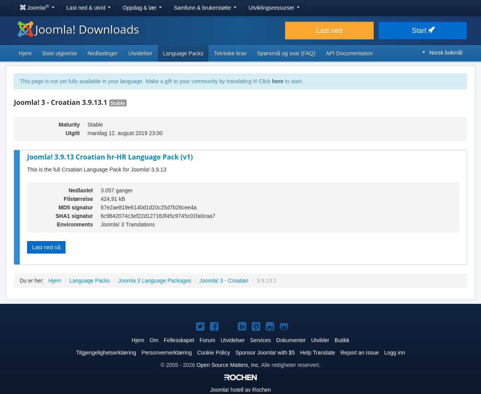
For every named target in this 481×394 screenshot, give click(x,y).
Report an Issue (359, 352)
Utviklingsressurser (274, 8)
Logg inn (394, 352)
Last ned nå (46, 247)
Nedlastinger (103, 53)
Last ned (329, 30)
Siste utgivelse (59, 53)
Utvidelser (141, 53)
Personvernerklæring (166, 352)
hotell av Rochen (240, 390)
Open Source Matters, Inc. (228, 365)
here (277, 81)
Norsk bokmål (442, 53)
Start (423, 30)
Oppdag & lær (142, 8)
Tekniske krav (230, 53)
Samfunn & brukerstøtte (205, 8)
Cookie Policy (213, 352)
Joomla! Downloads (78, 29)
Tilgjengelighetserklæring (106, 352)
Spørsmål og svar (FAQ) (286, 53)
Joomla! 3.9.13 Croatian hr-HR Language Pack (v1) (110, 156)
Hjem (25, 53)
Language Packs (183, 53)
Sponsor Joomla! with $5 (265, 352)
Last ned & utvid (89, 8)
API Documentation (349, 53)
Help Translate (317, 352)
